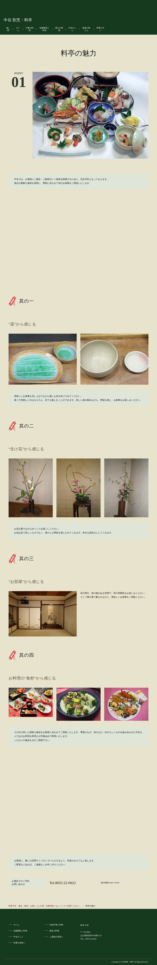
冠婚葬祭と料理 (44, 29)
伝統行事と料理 (56, 925)
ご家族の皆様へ (56, 937)
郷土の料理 (59, 29)
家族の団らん (86, 29)
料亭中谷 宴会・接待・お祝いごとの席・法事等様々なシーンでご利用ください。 (45, 906)
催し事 (8, 29)
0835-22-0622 (91, 939)
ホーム (18, 29)
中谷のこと (72, 29)
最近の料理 (54, 931)
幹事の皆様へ (19, 943)
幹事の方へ (100, 29)
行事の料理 (29, 29)
